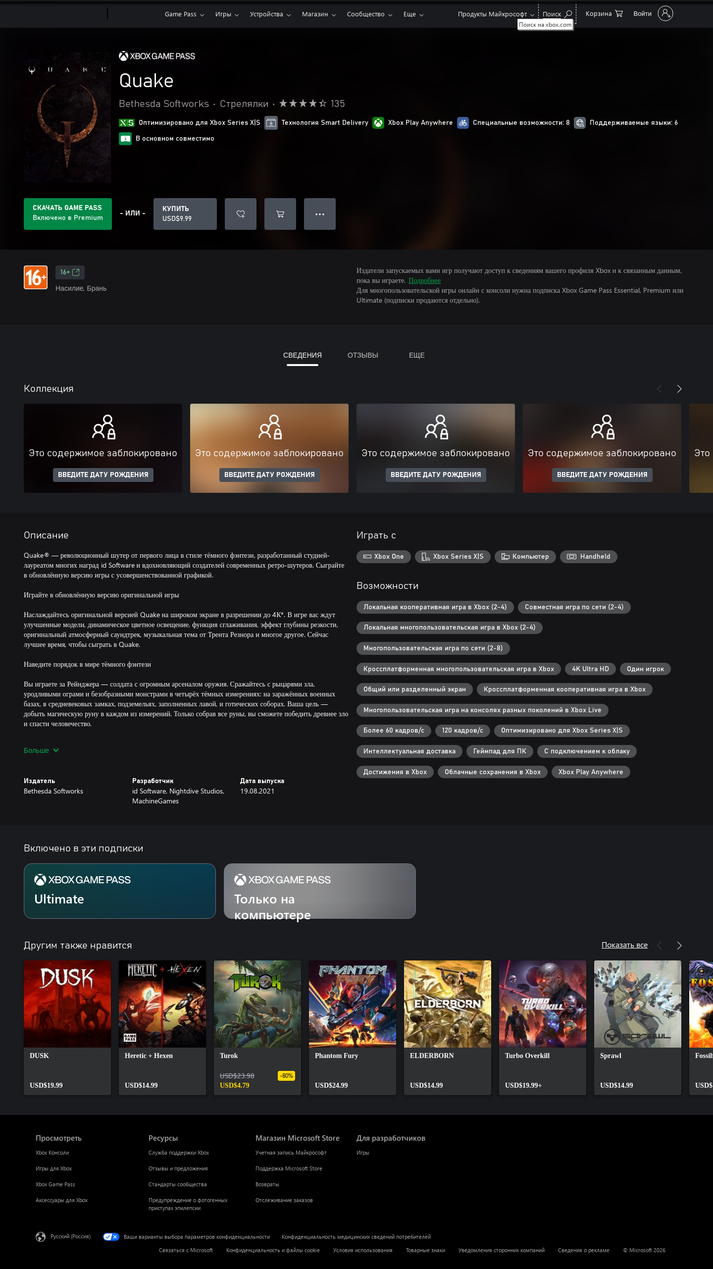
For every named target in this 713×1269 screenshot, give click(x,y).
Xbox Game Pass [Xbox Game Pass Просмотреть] (55, 1184)
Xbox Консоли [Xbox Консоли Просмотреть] (52, 1152)
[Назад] (659, 389)
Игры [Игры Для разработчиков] (362, 1152)
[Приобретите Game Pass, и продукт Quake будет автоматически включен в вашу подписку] (68, 214)
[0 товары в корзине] (604, 12)
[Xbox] (134, 13)
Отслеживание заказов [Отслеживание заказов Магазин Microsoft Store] (284, 1200)
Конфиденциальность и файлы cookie (273, 1250)
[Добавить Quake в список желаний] (240, 214)
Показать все (625, 944)
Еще (410, 13)
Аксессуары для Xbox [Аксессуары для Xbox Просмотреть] (62, 1200)
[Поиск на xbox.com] (557, 12)
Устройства (266, 13)
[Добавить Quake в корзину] (280, 214)
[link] (67, 1027)
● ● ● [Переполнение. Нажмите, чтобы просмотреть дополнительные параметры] (320, 213)
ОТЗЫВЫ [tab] (363, 355)
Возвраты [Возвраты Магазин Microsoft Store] (267, 1184)
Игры (223, 13)
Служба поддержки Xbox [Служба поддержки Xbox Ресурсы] (179, 1152)
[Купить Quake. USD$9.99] (185, 214)
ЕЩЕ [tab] (417, 355)
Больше (41, 750)
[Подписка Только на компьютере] (320, 891)
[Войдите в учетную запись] (652, 13)
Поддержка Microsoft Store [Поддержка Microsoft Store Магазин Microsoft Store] (288, 1168)
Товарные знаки (425, 1250)
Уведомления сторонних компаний (501, 1250)
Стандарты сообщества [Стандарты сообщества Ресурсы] (178, 1184)
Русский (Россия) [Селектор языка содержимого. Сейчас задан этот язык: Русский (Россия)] (71, 1236)
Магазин (315, 13)
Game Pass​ (181, 13)
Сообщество (366, 13)
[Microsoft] (69, 13)
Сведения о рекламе (584, 1250)
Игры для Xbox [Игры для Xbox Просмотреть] (54, 1168)
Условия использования (363, 1250)
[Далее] (679, 389)
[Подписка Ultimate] (120, 891)
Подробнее (424, 280)
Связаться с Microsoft (186, 1250)
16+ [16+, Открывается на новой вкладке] (70, 272)
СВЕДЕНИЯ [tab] (302, 355)
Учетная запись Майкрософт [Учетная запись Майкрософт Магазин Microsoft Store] (291, 1152)
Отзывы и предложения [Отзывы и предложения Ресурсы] (178, 1168)
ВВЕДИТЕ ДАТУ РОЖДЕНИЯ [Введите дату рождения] (103, 475)
